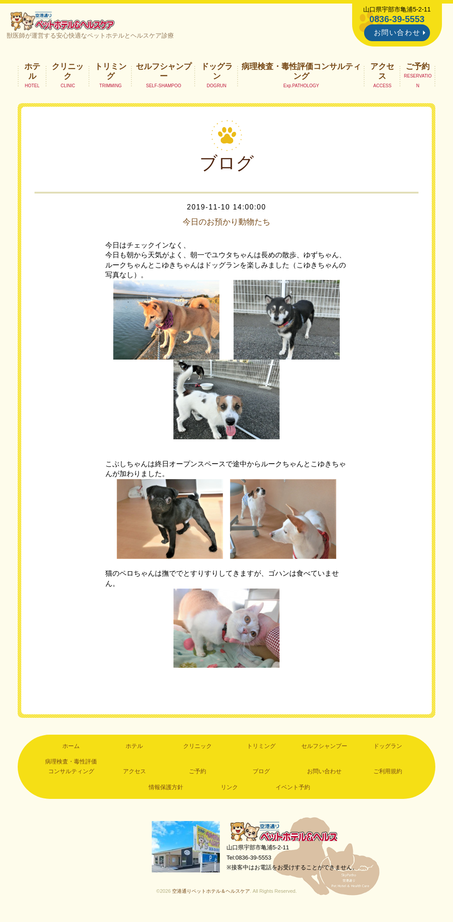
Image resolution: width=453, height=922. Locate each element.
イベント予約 (293, 789)
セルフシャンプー (164, 73)
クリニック (68, 73)
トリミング (111, 73)
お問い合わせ (397, 32)
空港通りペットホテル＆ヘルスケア (288, 835)
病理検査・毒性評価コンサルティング (301, 73)
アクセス (382, 73)
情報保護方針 (166, 789)
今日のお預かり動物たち (226, 224)
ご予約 (418, 68)
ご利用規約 (387, 774)
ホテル (32, 73)
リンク (229, 789)
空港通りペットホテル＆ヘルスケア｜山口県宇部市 (65, 22)
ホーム (71, 748)
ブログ (261, 774)
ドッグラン (217, 73)
